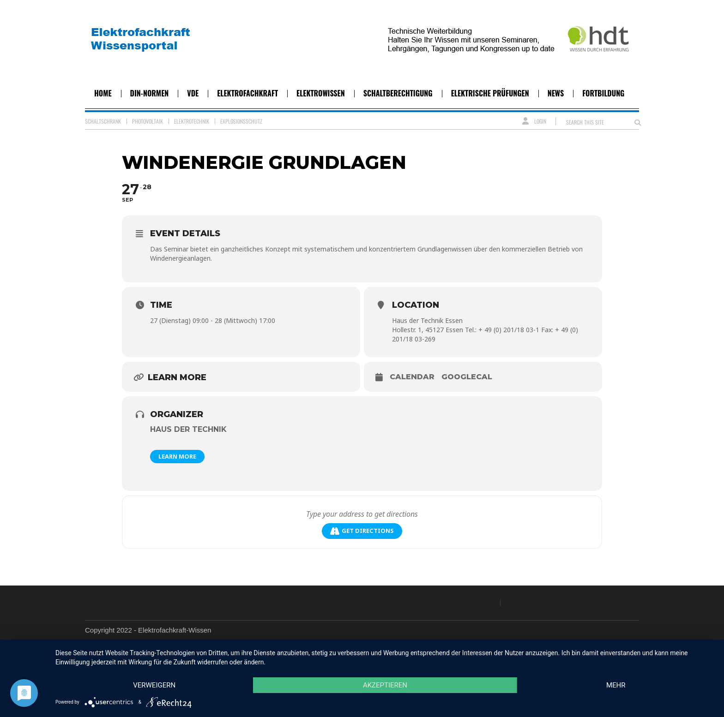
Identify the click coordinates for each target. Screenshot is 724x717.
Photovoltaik (147, 121)
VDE (193, 93)
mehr (616, 685)
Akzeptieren (385, 685)
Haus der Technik (188, 429)
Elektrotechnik (191, 121)
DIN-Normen (149, 93)
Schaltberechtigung (398, 93)
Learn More (177, 456)
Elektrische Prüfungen (490, 93)
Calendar (412, 376)
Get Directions (362, 530)
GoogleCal (466, 376)
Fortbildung (603, 93)
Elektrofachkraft (247, 93)
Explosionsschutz (241, 121)
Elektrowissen (320, 93)
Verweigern (154, 685)
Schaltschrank (103, 121)
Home (103, 93)
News (556, 93)
